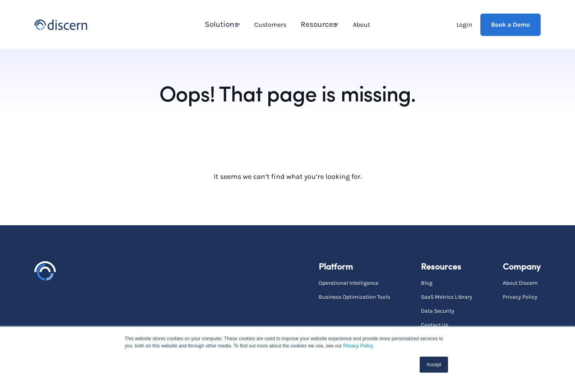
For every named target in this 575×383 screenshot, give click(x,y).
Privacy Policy (358, 346)
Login (464, 24)
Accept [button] (433, 364)
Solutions (220, 24)
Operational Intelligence (349, 282)
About (360, 24)
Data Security (437, 310)
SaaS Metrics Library (446, 296)
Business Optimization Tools (354, 296)
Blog (426, 282)
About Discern (520, 282)
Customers (271, 24)
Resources (316, 24)
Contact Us (434, 324)
